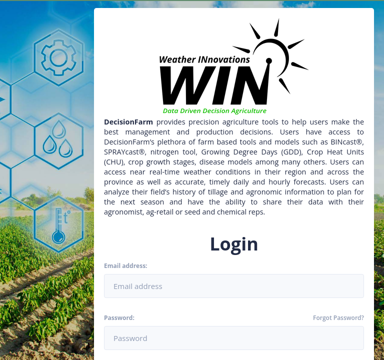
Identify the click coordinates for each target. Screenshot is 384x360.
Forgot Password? (338, 318)
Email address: (126, 266)
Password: (119, 318)
